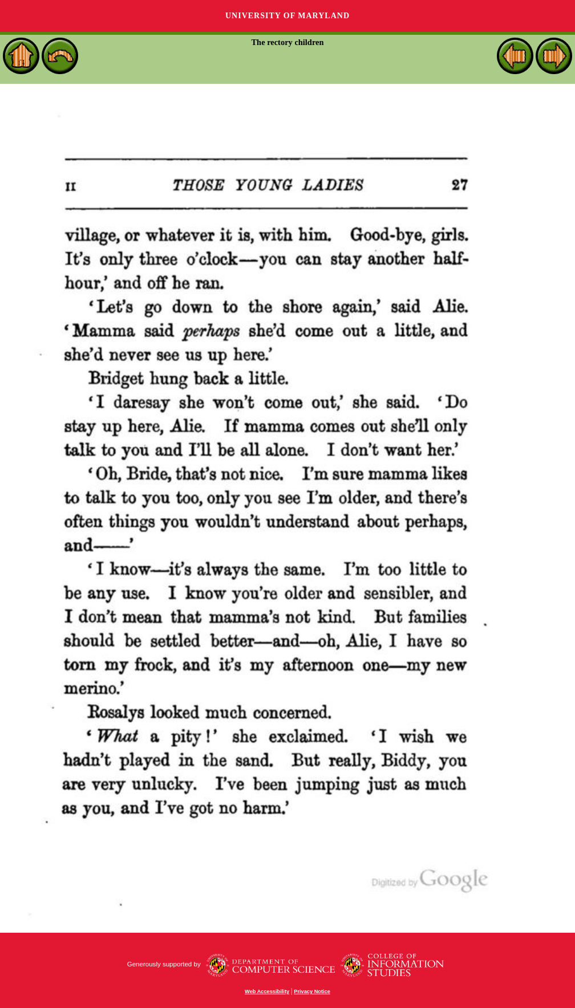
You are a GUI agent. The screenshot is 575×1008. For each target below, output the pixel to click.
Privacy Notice (312, 991)
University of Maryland (287, 15)
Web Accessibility (267, 991)
